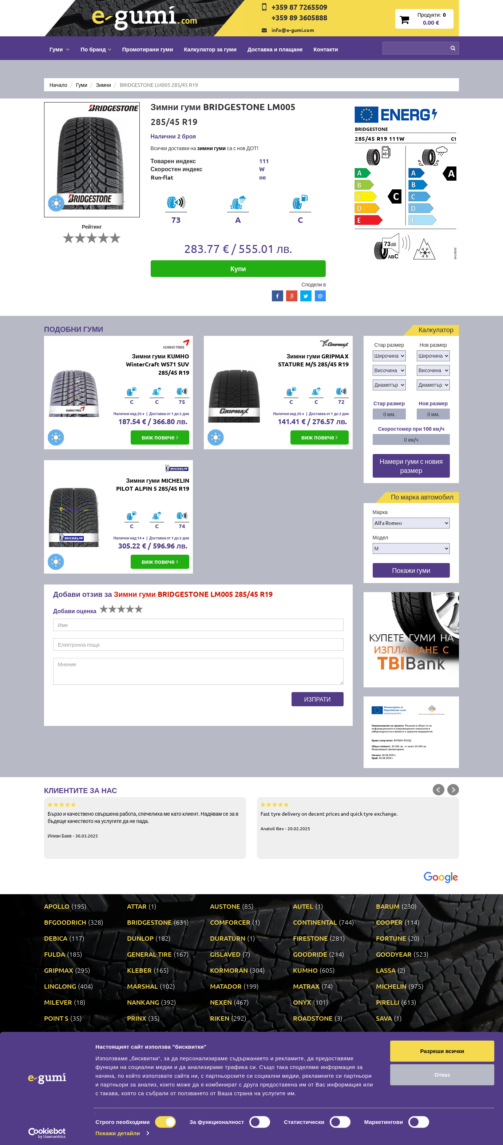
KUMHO (305, 970)
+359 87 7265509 (299, 7)
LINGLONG (60, 986)
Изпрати (317, 699)
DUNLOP (140, 938)
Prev (438, 790)
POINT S (56, 1018)
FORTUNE (391, 938)
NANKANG (143, 1002)
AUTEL (303, 906)
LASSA (386, 970)
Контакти (326, 49)
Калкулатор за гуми (210, 49)
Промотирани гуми (147, 49)
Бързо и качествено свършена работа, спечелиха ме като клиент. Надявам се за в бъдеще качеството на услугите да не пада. (145, 820)
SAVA (384, 1018)
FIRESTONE (310, 938)
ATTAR (137, 906)
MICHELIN (391, 986)
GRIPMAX (58, 970)
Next (453, 790)
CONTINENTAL (315, 922)
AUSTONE (225, 906)
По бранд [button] (95, 49)
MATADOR (226, 986)
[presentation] (108, 706)
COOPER (389, 922)
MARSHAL (142, 986)
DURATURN (227, 938)
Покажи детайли (117, 1131)
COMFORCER (230, 922)
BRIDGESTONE (149, 922)
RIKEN (219, 1018)
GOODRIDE (310, 954)
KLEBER (139, 970)
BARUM (388, 906)
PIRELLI (387, 1002)
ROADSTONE (313, 1018)
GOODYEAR (394, 954)
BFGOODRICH (65, 922)
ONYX (302, 1002)
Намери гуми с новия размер (411, 465)
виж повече (160, 437)
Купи (238, 268)
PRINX (136, 1018)
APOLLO (57, 906)
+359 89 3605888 (299, 17)
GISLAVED (225, 954)
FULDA (54, 954)
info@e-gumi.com (293, 30)
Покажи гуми (411, 570)
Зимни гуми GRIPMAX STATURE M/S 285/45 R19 (313, 360)
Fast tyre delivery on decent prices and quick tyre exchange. (358, 816)
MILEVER (58, 1002)
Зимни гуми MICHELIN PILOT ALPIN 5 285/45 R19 (152, 485)
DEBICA (55, 938)
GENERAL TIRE (149, 954)
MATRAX (306, 986)
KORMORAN (229, 970)
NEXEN (221, 1002)
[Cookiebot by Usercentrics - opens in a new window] (47, 1130)
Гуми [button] (59, 49)
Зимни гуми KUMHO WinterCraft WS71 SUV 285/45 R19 (157, 364)
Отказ (442, 1072)
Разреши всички (442, 1048)
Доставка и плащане (275, 49)
